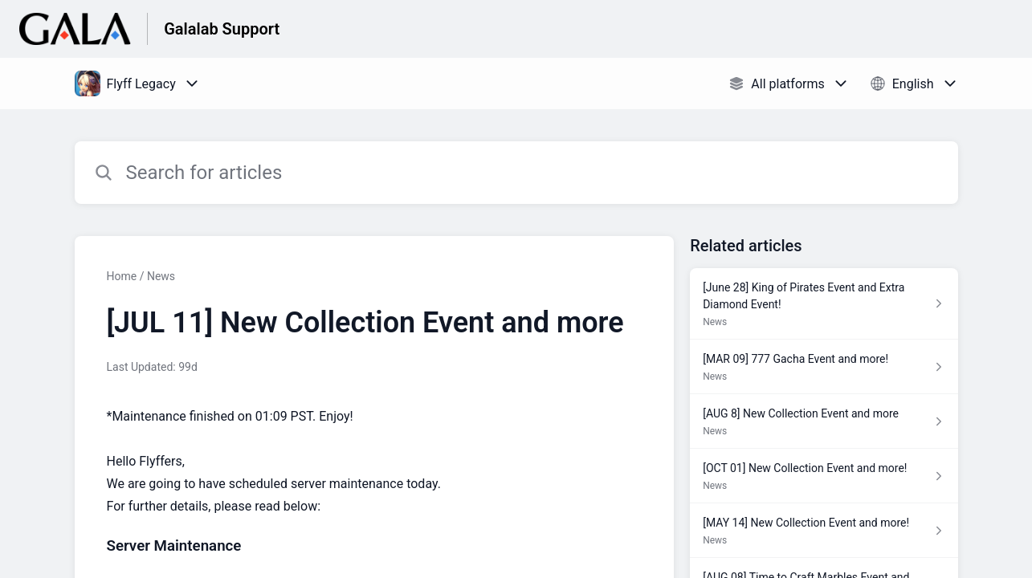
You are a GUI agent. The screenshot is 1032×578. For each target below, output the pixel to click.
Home (122, 276)
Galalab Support (221, 29)
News (161, 276)
